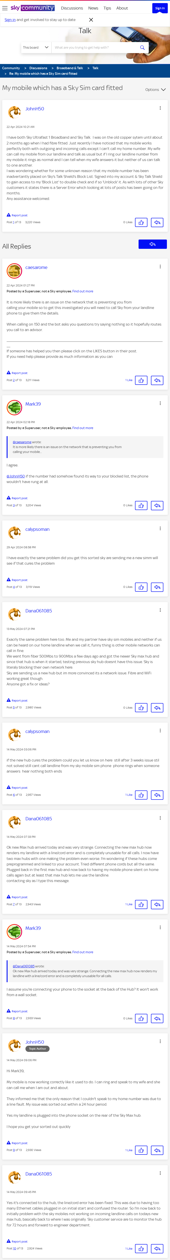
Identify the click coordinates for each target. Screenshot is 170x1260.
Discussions (72, 8)
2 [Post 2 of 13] (14, 380)
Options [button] (152, 89)
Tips (107, 8)
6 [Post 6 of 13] (14, 794)
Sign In (160, 8)
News (93, 8)
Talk (85, 30)
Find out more (82, 291)
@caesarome (22, 442)
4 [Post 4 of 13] (14, 587)
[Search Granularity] (36, 47)
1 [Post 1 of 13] (13, 222)
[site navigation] (5, 8)
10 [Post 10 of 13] (14, 1248)
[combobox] (95, 47)
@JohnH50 (16, 476)
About (122, 8)
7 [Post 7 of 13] (14, 904)
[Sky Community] (33, 8)
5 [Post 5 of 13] (14, 707)
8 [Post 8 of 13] (14, 1018)
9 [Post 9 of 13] (14, 1150)
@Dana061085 (24, 966)
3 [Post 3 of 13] (14, 505)
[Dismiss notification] (91, 19)
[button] (160, 108)
